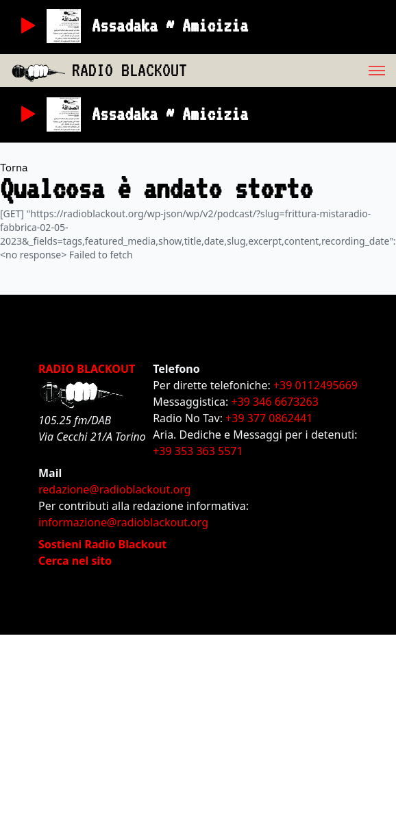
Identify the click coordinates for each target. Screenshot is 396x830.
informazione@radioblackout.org (123, 522)
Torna (14, 167)
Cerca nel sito (75, 560)
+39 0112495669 (315, 385)
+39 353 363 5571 (198, 451)
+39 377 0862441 (268, 418)
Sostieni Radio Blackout (102, 544)
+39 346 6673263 (275, 401)
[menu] (291, 71)
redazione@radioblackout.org (114, 489)
